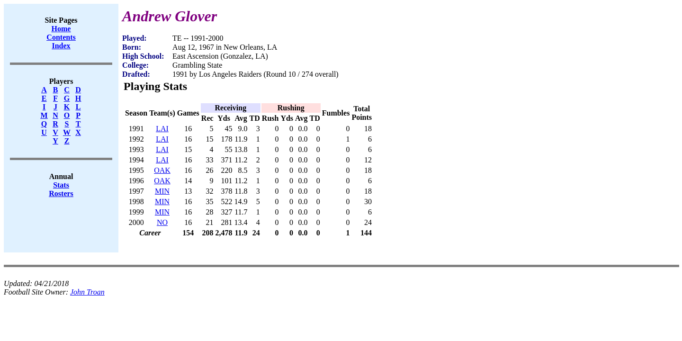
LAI (162, 129)
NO (162, 222)
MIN (162, 191)
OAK (162, 170)
